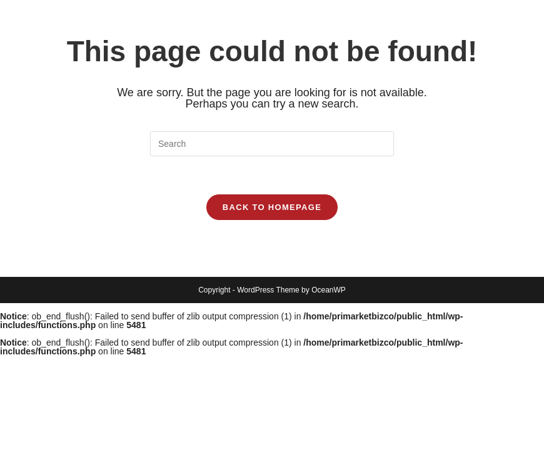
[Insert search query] (272, 143)
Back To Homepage (272, 207)
